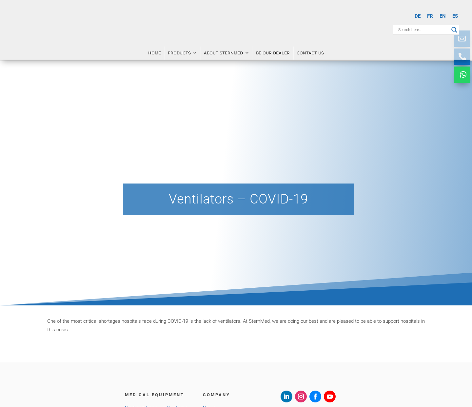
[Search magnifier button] (454, 29)
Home (154, 52)
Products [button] (182, 52)
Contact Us (310, 52)
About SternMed (226, 52)
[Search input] (423, 29)
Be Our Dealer (273, 52)
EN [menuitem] (443, 16)
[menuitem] (417, 16)
